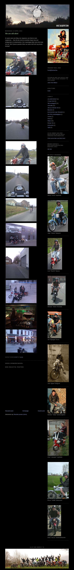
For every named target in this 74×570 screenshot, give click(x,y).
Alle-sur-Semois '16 (53, 107)
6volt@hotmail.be (52, 70)
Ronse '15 (50, 123)
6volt (49, 91)
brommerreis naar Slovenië (55, 112)
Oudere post (41, 411)
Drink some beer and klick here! (56, 138)
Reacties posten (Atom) (20, 414)
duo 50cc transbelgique (54, 114)
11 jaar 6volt (51, 101)
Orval (49, 118)
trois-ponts (50, 125)
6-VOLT (16, 357)
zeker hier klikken (52, 82)
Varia (49, 127)
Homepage (25, 411)
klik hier (50, 149)
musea (49, 116)
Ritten (49, 121)
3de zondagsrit (52, 103)
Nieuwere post (9, 411)
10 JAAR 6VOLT (52, 99)
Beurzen (50, 110)
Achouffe (50, 105)
